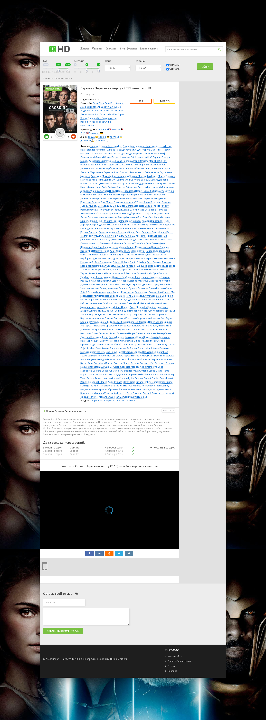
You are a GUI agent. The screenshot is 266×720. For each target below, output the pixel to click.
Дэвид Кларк (87, 114)
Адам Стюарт (115, 381)
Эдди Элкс (93, 363)
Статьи (172, 666)
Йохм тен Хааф (101, 250)
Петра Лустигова (97, 292)
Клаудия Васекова (151, 269)
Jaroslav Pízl (86, 250)
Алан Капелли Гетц (120, 250)
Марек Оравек (127, 246)
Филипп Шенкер (138, 396)
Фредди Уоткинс (89, 396)
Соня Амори (105, 262)
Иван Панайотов (103, 385)
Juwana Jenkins (143, 381)
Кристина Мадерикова (154, 314)
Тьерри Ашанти (88, 205)
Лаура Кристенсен (111, 213)
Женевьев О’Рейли (90, 213)
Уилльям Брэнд (98, 321)
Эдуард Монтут (137, 175)
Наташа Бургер (100, 325)
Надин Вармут (100, 340)
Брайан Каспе (152, 205)
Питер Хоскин (112, 273)
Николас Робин (155, 235)
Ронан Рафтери (145, 224)
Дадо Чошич (132, 299)
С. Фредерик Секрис (118, 321)
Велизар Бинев (135, 194)
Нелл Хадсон (96, 276)
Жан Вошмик (117, 310)
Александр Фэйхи (130, 370)
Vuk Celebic (114, 370)
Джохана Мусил (107, 374)
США (82, 133)
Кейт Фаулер (148, 295)
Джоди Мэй (130, 202)
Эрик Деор (157, 213)
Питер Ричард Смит (143, 355)
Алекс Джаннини (119, 333)
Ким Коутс (152, 175)
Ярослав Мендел (130, 366)
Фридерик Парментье (153, 340)
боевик (102, 136)
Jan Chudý (163, 284)
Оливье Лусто (132, 179)
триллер (114, 136)
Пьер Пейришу (134, 314)
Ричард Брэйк (158, 183)
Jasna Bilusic (118, 295)
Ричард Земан (144, 209)
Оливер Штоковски (130, 220)
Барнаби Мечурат (96, 265)
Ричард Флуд (99, 198)
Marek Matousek (141, 303)
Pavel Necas (127, 292)
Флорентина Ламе (126, 224)
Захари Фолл (133, 276)
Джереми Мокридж (158, 265)
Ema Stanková (161, 351)
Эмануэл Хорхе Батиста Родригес (132, 363)
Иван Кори (86, 340)
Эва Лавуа (111, 351)
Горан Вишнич (162, 217)
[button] (162, 451)
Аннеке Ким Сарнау (97, 288)
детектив (85, 140)
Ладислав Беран (126, 232)
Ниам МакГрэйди (97, 254)
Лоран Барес (97, 121)
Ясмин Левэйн (151, 336)
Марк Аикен (96, 172)
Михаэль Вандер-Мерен (121, 217)
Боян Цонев (86, 385)
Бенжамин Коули (134, 336)
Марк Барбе (155, 160)
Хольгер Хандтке (138, 321)
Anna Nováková (113, 344)
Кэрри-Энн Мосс (116, 164)
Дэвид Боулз (150, 153)
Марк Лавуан (138, 250)
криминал (99, 140)
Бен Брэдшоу (105, 205)
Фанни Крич (115, 340)
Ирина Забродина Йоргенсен (114, 389)
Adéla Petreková (148, 366)
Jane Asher (164, 336)
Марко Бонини (103, 269)
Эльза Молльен (166, 258)
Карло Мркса (118, 299)
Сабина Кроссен (116, 187)
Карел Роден (151, 198)
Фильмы (97, 48)
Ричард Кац (155, 292)
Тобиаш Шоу (162, 385)
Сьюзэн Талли (116, 110)
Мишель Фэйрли (89, 220)
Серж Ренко (152, 243)
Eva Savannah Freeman (162, 363)
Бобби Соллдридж (119, 175)
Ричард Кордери (155, 250)
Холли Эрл (139, 243)
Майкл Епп (139, 258)
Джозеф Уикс (141, 292)
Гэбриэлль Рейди (89, 262)
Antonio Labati (147, 370)
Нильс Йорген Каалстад (122, 190)
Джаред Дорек (119, 269)
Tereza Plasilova (124, 359)
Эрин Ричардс (143, 232)
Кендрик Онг (158, 318)
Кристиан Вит (108, 355)
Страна (140, 61)
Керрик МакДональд (164, 310)
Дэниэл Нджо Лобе (97, 187)
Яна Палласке (159, 209)
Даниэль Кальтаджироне (154, 179)
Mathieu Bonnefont (90, 366)
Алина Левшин (97, 273)
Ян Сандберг (129, 213)
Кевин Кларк (151, 284)
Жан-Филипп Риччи (109, 220)
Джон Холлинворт (97, 217)
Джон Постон (106, 363)
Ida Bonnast (137, 378)
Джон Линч (156, 149)
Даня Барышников (117, 198)
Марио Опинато (115, 202)
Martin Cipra (129, 381)
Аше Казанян (161, 348)
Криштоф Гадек (98, 145)
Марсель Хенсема (145, 145)
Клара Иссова (108, 224)
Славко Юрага (166, 299)
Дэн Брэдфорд (136, 284)
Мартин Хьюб (101, 310)
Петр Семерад (134, 393)
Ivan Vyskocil (167, 393)
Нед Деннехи (143, 183)
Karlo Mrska (120, 393)
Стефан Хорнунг (104, 194)
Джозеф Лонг (98, 202)
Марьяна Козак (159, 303)
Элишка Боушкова (111, 366)
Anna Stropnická (138, 306)
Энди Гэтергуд (142, 149)
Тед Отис (90, 269)
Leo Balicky (161, 344)
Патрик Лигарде (89, 232)
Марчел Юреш (135, 198)
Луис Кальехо (136, 172)
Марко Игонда (143, 246)
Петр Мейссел (133, 295)
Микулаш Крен (88, 306)
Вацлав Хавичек (89, 389)
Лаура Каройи (124, 355)
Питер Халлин (153, 329)
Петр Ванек (134, 269)
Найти (205, 66)
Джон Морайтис (132, 310)
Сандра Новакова (143, 351)
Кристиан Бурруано (136, 265)
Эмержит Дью (151, 194)
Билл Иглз (110, 103)
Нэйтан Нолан (88, 303)
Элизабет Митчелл (139, 168)
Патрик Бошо (142, 190)
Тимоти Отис (118, 314)
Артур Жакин (129, 183)
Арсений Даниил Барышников (149, 359)
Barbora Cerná (100, 370)
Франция (103, 129)
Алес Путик (156, 325)
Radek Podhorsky (121, 378)
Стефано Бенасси (146, 344)
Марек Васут (105, 284)
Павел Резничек (156, 239)
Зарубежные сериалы (103, 400)
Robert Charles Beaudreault (158, 378)
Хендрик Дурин (110, 258)
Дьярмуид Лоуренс (111, 106)
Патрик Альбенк (160, 246)
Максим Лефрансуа (164, 224)
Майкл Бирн (119, 205)
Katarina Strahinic (148, 299)
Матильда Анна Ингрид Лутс (95, 179)
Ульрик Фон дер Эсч (115, 276)
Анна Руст (147, 310)
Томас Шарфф (143, 213)
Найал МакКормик (116, 114)
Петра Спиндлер (137, 333)
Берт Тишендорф (159, 228)
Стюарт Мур (168, 292)
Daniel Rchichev (138, 262)
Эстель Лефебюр (135, 205)
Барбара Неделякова (117, 168)
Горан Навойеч (121, 239)
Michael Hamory (146, 374)
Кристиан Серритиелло (138, 318)
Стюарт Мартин (98, 153)
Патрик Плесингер (115, 318)
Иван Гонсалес (122, 228)
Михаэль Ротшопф (124, 243)
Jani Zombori (122, 396)
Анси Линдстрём (115, 254)
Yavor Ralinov (87, 378)
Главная (172, 671)
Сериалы (111, 48)
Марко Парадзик (89, 183)
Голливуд (131, 400)
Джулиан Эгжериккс (126, 374)
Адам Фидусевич (89, 359)
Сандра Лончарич (118, 280)
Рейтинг (79, 61)
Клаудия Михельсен (152, 220)
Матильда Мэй (155, 187)
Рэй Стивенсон (139, 157)
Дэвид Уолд (129, 145)
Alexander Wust (107, 396)
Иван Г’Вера (119, 194)
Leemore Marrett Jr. (150, 276)
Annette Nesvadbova (144, 385)
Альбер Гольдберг (144, 217)
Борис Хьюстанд (89, 374)
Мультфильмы (128, 48)
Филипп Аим (101, 110)
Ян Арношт (137, 389)
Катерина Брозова (160, 202)
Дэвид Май (105, 314)
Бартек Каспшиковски (92, 318)
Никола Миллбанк (122, 303)
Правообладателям (179, 661)
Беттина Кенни (164, 145)
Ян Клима (102, 381)
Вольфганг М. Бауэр (102, 239)
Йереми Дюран (88, 381)
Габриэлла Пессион (136, 187)
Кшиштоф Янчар (99, 336)
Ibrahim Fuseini (95, 348)
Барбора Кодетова (90, 258)
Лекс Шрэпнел (152, 164)
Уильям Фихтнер (134, 164)
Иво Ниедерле (102, 299)
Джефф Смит (87, 310)
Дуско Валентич (89, 284)
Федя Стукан (101, 235)
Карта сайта (175, 656)
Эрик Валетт (93, 106)
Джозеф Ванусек (151, 393)
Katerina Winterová (138, 280)
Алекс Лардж (110, 348)
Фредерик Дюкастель (92, 344)
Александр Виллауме (100, 160)
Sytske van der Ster (90, 355)
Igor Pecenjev (87, 299)
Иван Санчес (114, 292)
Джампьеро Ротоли (138, 325)
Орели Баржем (157, 288)
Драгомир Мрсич (100, 175)
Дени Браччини (164, 295)
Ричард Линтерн (89, 228)
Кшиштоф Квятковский (92, 351)
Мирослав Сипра (131, 340)
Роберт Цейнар (121, 262)
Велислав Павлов (121, 160)
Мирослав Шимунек (114, 329)
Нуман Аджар (106, 228)
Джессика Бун (114, 145)
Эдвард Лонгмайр (165, 374)
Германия (94, 133)
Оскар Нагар (162, 370)
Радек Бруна (143, 254)
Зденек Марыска (89, 314)
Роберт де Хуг (110, 246)
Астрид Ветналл (139, 160)
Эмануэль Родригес (153, 389)
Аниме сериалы (149, 48)
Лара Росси (151, 258)
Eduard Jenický (121, 306)
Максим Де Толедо (128, 348)
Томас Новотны (103, 378)
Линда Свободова (135, 329)
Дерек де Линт (111, 172)
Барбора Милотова (159, 280)
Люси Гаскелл (114, 209)
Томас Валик (143, 202)
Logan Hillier (86, 295)
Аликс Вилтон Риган (135, 235)
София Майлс (157, 190)
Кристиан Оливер (105, 149)
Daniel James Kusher (162, 381)
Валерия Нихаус (98, 209)
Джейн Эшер (157, 168)
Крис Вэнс (97, 246)
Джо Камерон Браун (97, 280)
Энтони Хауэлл (116, 235)
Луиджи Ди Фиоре (138, 288)
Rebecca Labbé (146, 348)
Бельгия (115, 129)
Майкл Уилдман (166, 175)
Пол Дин (151, 306)
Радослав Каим (138, 239)
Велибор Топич (99, 164)
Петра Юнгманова (122, 385)
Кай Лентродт (128, 273)
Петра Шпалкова (120, 157)
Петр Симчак (154, 262)
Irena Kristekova (105, 306)
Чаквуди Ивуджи (125, 149)
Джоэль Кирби (144, 273)
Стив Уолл (130, 254)
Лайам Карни (158, 232)
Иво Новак (162, 306)
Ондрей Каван (107, 359)
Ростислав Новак (102, 295)
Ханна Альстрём (100, 190)
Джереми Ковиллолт (110, 183)
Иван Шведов (88, 149)
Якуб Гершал (154, 157)
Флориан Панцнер (118, 288)
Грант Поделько (100, 333)
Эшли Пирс (98, 103)
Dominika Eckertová (164, 355)
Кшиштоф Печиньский (101, 243)
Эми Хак (124, 172)
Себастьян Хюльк (115, 265)
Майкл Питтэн (120, 284)
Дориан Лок (114, 153)
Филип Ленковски (140, 228)
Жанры (84, 48)
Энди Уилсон (87, 110)
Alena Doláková (104, 303)
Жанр (108, 61)
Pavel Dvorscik (125, 351)
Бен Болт (102, 117)
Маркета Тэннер (156, 333)
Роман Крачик (116, 336)
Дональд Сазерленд (132, 153)
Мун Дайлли (118, 179)
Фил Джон (100, 114)
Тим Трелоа (96, 329)
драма (91, 136)
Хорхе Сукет (129, 209)
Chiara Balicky (129, 344)
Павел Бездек (155, 321)
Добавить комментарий (63, 631)
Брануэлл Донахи (118, 325)
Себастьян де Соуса (155, 172)
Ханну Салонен (88, 117)
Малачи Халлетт (104, 393)
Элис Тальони (97, 168)
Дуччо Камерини (108, 232)
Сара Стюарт (126, 258)
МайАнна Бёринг (102, 157)
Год (45, 61)
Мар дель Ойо (158, 254)
